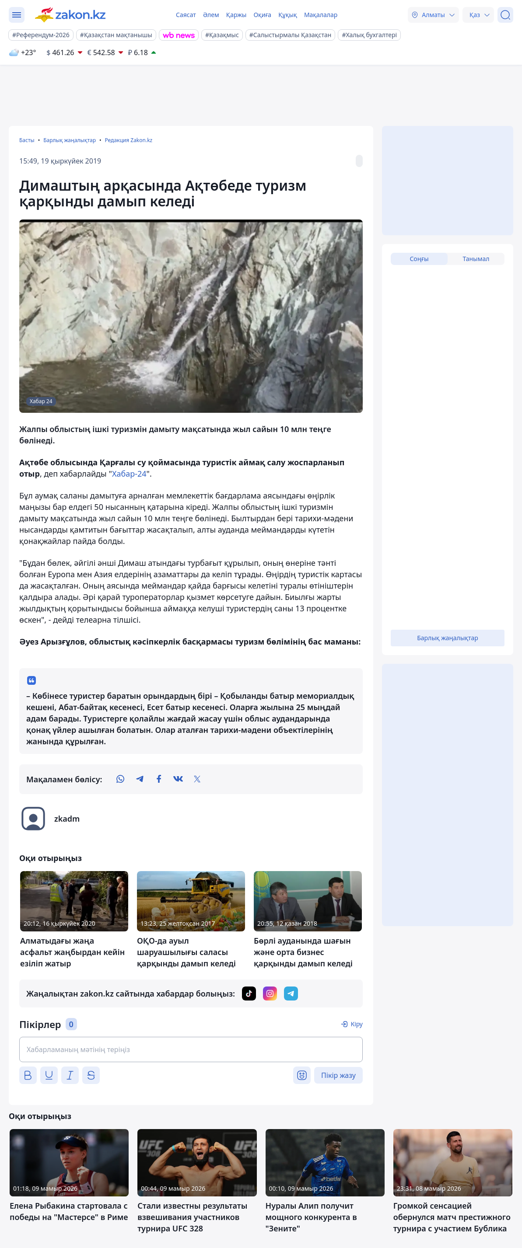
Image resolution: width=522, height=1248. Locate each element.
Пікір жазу (338, 1075)
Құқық (287, 14)
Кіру (356, 1024)
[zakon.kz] (70, 15)
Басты (27, 140)
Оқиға (262, 14)
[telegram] (139, 779)
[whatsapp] (120, 779)
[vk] (178, 779)
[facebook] (159, 779)
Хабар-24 (129, 473)
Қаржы (236, 14)
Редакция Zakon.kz (128, 140)
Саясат (186, 14)
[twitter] (197, 779)
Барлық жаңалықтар (69, 140)
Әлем (211, 14)
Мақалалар (320, 14)
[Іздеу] (505, 15)
